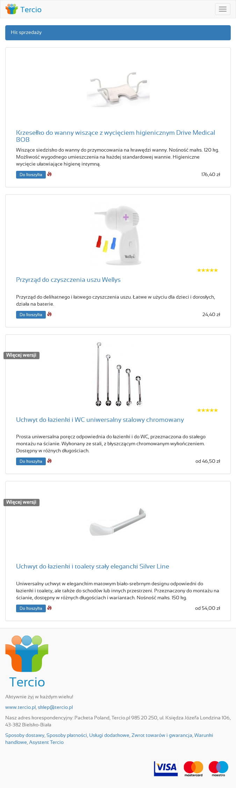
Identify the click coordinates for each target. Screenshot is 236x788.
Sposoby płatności (67, 735)
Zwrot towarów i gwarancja (161, 735)
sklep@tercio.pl (55, 707)
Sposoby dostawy (24, 735)
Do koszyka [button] (31, 175)
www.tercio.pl (20, 707)
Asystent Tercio (46, 742)
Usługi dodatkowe (109, 735)
